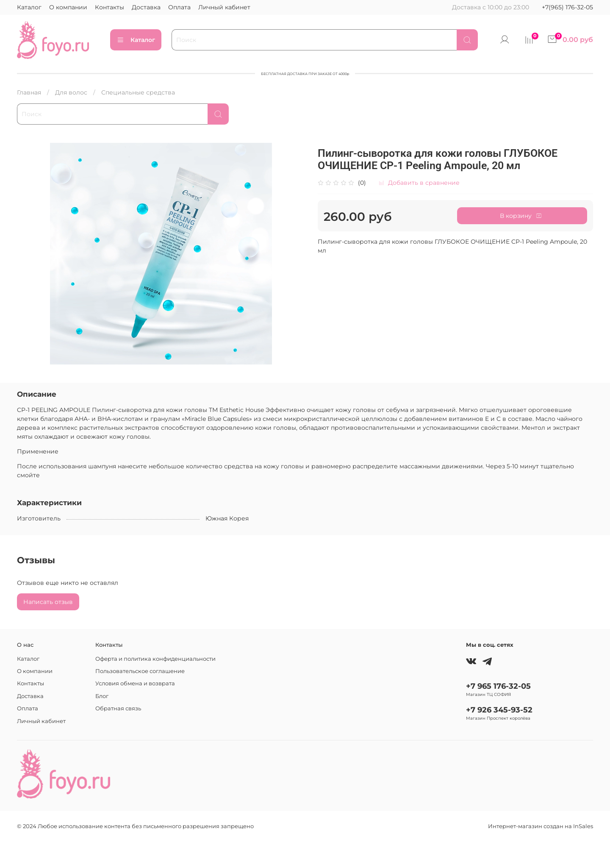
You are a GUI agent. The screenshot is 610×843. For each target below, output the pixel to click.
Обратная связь (118, 708)
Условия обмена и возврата (135, 683)
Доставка (146, 7)
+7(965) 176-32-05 (567, 7)
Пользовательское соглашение (140, 671)
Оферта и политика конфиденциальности (155, 659)
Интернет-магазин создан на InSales (540, 826)
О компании (68, 7)
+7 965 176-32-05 (498, 686)
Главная (29, 92)
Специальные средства (138, 92)
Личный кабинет (224, 7)
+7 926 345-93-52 (499, 710)
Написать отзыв (48, 602)
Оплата (179, 7)
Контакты (109, 7)
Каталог (29, 7)
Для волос (71, 92)
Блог (101, 696)
